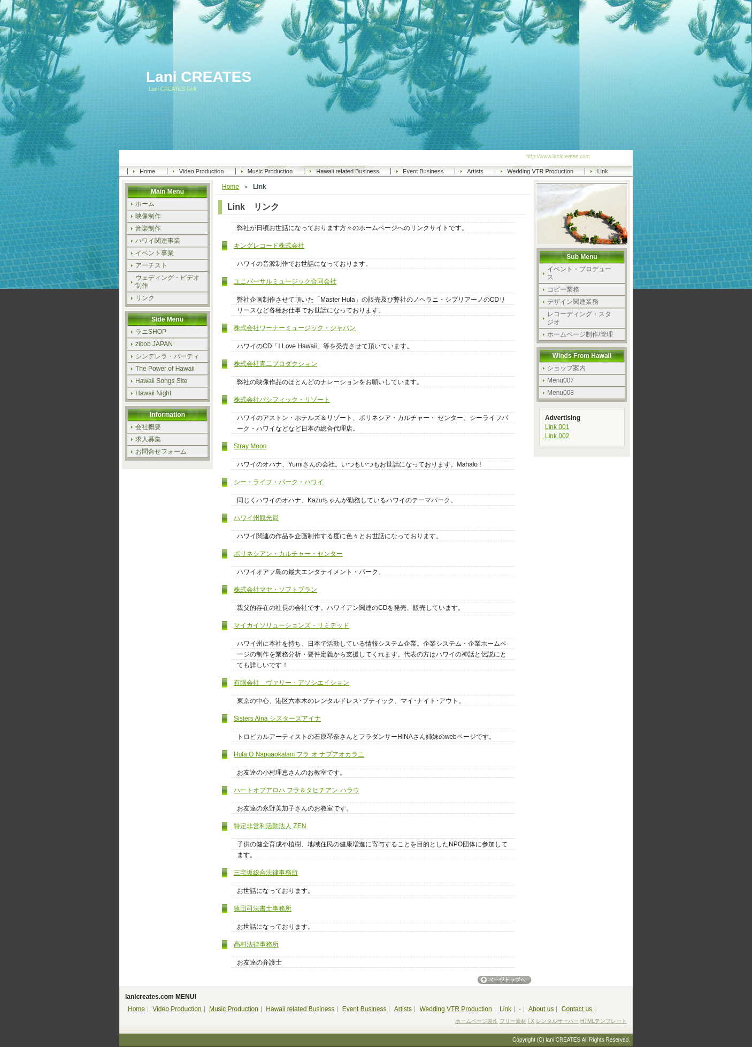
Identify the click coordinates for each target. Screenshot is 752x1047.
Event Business (423, 171)
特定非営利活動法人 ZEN (270, 826)
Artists (475, 171)
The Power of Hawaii (165, 368)
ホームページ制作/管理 (580, 334)
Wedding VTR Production (540, 171)
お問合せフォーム (161, 451)
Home (147, 171)
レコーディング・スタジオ (579, 318)
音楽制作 (148, 228)
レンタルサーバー (557, 1021)
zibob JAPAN (154, 344)
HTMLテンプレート (603, 1021)
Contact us (577, 1009)
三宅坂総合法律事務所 (266, 872)
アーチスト (151, 265)
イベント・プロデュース (579, 273)
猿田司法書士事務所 (262, 908)
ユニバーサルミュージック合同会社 (285, 281)
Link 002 (557, 436)
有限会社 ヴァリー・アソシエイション (291, 682)
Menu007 (560, 380)
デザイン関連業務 (572, 301)
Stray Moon (250, 446)
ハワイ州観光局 (256, 518)
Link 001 (557, 427)
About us (541, 1009)
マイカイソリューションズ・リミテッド (291, 625)
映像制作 (148, 216)
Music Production (270, 171)
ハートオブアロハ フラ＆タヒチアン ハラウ (296, 790)
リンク (145, 298)
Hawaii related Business (347, 171)
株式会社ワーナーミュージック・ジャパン (295, 328)
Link (602, 171)
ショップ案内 (566, 368)
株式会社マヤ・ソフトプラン (275, 589)
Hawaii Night (153, 393)
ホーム (145, 204)
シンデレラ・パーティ (167, 356)
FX (530, 1021)
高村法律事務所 (256, 944)
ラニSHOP (150, 331)
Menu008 (560, 392)
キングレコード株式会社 (269, 245)
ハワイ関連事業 (157, 240)
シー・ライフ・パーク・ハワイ (279, 482)
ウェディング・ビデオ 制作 (171, 281)
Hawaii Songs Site (161, 381)
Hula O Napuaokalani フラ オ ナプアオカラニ (299, 754)
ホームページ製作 (476, 1021)
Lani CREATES (198, 77)
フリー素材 (513, 1021)
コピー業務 (563, 289)
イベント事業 (154, 253)
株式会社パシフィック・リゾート (282, 399)
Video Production (201, 171)
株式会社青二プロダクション (275, 364)
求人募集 (148, 439)
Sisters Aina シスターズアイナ (277, 718)
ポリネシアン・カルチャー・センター (288, 553)
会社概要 (148, 427)
